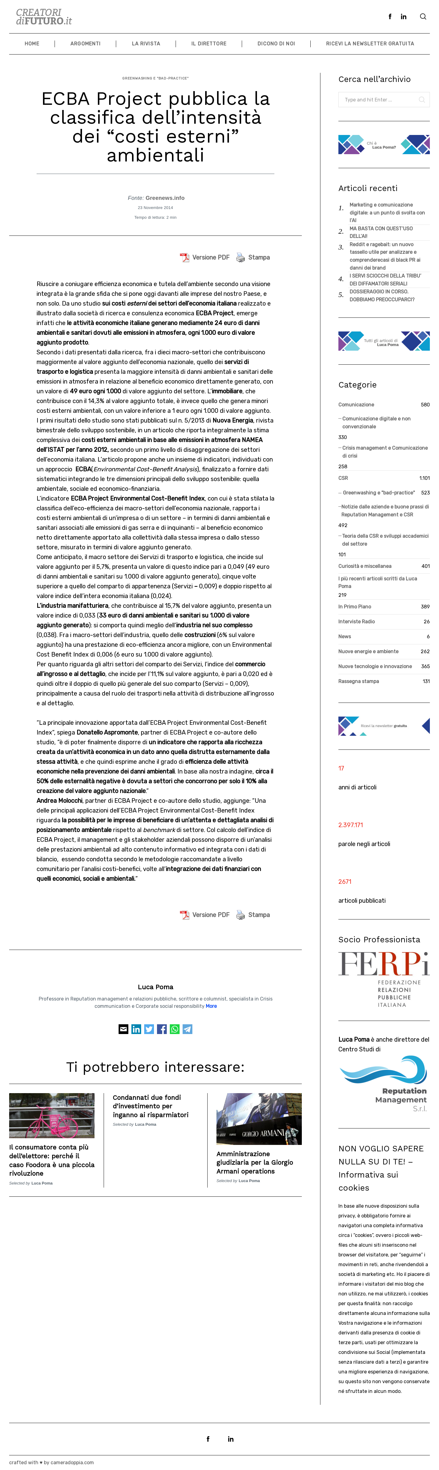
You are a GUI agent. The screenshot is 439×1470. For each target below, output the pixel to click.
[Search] (423, 16)
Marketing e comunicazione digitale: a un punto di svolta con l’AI (387, 212)
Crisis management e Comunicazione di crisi (385, 452)
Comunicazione (356, 405)
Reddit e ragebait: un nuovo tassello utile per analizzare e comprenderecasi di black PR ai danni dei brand (385, 256)
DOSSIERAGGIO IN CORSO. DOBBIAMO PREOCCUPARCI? (382, 296)
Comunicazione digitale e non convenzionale (376, 423)
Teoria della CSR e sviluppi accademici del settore (385, 540)
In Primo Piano (354, 607)
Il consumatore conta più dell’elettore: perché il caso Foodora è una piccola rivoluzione (50, 1155)
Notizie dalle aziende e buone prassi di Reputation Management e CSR (385, 511)
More (211, 1001)
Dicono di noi (276, 44)
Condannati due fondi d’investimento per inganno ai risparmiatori (155, 1101)
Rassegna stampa (358, 681)
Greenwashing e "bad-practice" (155, 75)
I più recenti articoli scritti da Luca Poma (377, 583)
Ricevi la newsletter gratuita (370, 44)
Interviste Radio (356, 622)
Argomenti (85, 44)
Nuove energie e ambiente (368, 651)
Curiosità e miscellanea (364, 566)
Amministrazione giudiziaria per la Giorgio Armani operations (259, 1157)
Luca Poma (155, 982)
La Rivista (146, 44)
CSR (343, 478)
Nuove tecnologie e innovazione (375, 666)
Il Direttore (208, 44)
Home (32, 44)
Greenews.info (165, 193)
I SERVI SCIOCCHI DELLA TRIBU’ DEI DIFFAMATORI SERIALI (385, 280)
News (344, 636)
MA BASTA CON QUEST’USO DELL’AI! (381, 232)
